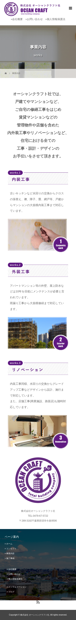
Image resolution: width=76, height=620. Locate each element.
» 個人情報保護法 (14, 579)
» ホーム (8, 544)
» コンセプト (10, 548)
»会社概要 (17, 19)
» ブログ (10, 592)
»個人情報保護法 (55, 19)
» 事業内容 (9, 553)
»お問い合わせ (34, 19)
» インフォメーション (17, 587)
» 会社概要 (11, 569)
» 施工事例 (9, 558)
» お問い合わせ (13, 574)
